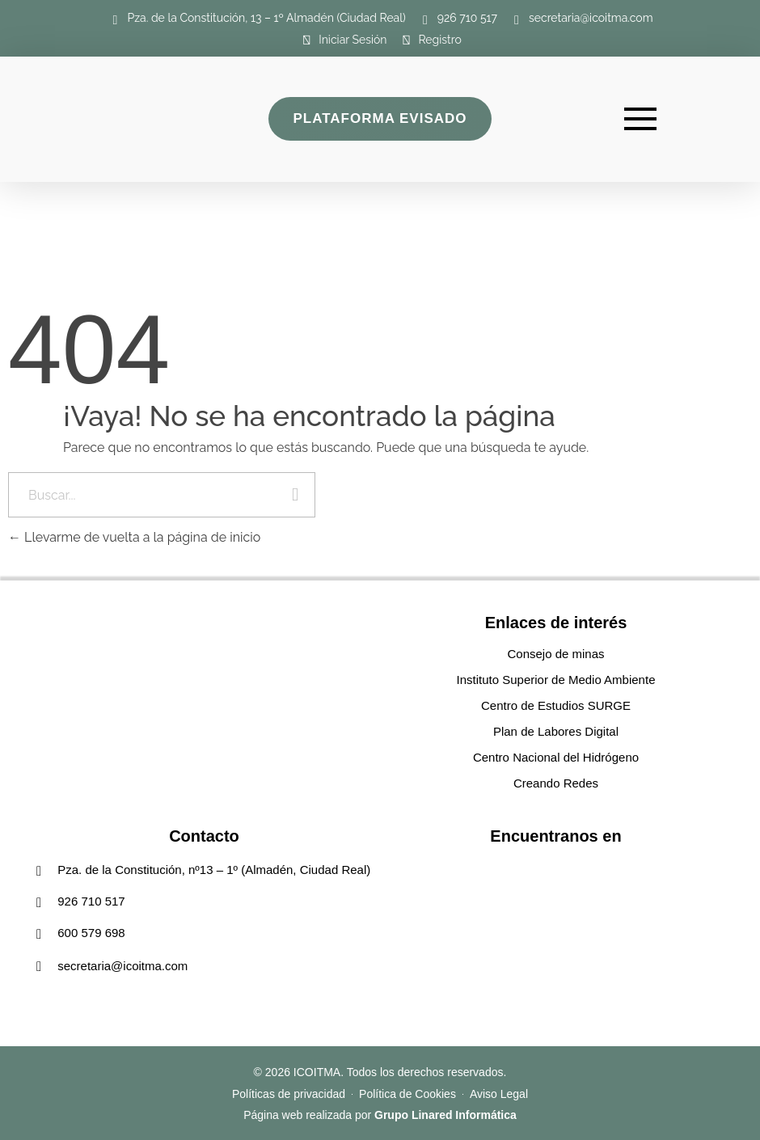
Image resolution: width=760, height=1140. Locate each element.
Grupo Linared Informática (445, 1114)
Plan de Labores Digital (556, 731)
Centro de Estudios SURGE (556, 705)
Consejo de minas (555, 654)
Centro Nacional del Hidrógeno (556, 757)
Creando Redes (555, 783)
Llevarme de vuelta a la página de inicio (134, 537)
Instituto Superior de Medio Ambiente (556, 679)
